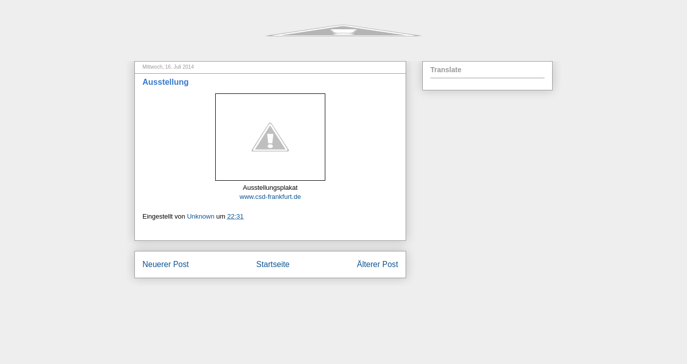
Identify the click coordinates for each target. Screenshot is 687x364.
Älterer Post (377, 264)
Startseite (272, 264)
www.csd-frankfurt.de (270, 196)
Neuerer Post (165, 264)
